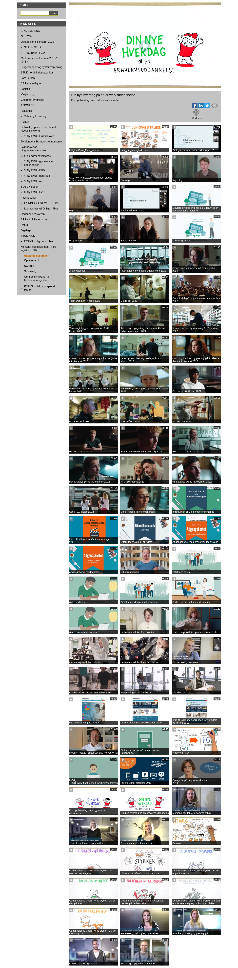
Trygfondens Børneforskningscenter (42, 141)
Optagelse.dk (32, 260)
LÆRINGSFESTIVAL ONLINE (41, 203)
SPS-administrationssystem (37, 219)
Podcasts (197, 118)
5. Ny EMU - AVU (34, 181)
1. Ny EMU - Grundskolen (39, 136)
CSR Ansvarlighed (31, 83)
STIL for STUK (32, 47)
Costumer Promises (32, 99)
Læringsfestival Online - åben (41, 208)
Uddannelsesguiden (36, 255)
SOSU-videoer (29, 186)
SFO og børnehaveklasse (36, 156)
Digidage (26, 230)
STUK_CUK (28, 235)
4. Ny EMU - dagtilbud (37, 175)
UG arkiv (29, 265)
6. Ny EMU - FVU (34, 192)
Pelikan (25, 121)
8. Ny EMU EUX (30, 30)
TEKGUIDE (27, 105)
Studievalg (30, 271)
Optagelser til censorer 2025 (37, 41)
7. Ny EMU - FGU (34, 52)
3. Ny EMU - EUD (34, 170)
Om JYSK (26, 36)
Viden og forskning (35, 116)
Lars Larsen (28, 78)
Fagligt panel (28, 197)
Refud (24, 225)
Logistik (25, 89)
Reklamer (26, 110)
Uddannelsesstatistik (33, 214)
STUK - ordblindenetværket (37, 72)
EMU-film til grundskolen (38, 241)
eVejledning (28, 94)
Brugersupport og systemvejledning (41, 67)
